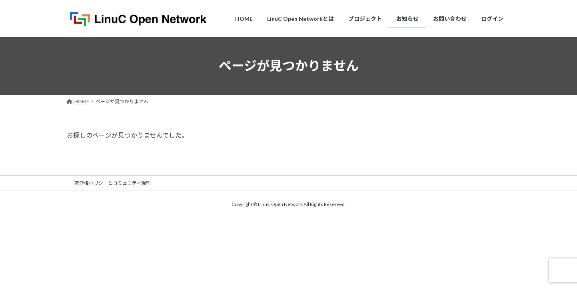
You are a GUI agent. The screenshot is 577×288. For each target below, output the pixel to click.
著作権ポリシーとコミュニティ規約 (112, 183)
